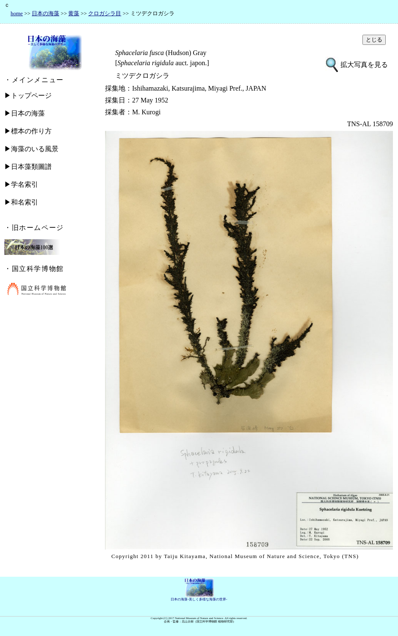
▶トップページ (28, 95)
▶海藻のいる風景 (31, 148)
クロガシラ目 (104, 13)
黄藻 (73, 13)
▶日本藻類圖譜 (28, 166)
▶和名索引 (21, 202)
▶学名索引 (21, 184)
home (17, 13)
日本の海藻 (45, 13)
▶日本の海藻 (24, 113)
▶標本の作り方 (28, 131)
